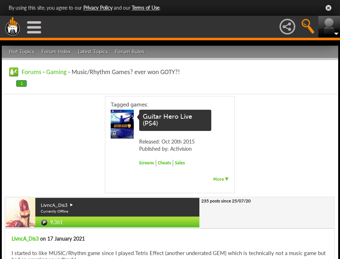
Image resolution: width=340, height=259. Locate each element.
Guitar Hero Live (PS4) (167, 120)
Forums (31, 72)
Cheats (164, 162)
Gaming (56, 72)
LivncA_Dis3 (25, 239)
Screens (146, 162)
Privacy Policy (97, 8)
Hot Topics (21, 52)
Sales (180, 162)
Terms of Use (145, 8)
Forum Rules (129, 52)
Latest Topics (93, 52)
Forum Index (56, 52)
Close (328, 8)
